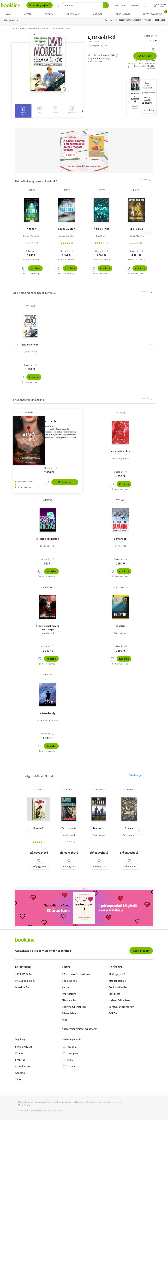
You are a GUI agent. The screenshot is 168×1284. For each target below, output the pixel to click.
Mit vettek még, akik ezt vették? (36, 182)
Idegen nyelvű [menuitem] (122, 14)
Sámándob (120, 539)
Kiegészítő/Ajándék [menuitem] (155, 13)
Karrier (66, 988)
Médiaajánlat (69, 1001)
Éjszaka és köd (30, 345)
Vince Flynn (42, 721)
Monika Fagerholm (120, 459)
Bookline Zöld (70, 981)
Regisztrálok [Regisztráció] (120, 5)
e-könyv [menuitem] (49, 14)
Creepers (129, 828)
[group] (23, 112)
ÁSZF (64, 1020)
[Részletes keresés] (58, 5)
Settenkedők (69, 828)
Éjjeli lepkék (136, 229)
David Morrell (30, 352)
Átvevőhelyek (22, 1067)
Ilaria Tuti (48, 427)
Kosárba (145, 57)
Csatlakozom (141, 951)
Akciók (148, 20)
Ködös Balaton (66, 229)
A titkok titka (101, 229)
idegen (99, 790)
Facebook (69, 1048)
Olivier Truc (120, 546)
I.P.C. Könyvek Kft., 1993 (97, 46)
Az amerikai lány (120, 452)
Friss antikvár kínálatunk (28, 400)
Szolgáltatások (23, 1047)
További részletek (95, 62)
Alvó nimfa (50, 421)
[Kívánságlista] (145, 5)
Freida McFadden (31, 236)
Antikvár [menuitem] (97, 14)
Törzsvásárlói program (130, 20)
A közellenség (47, 714)
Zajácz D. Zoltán (66, 236)
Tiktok (68, 1061)
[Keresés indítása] (106, 5)
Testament (99, 828)
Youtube (69, 1067)
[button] (82, 112)
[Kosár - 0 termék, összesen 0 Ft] (160, 5)
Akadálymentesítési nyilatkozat (79, 1029)
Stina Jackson (120, 634)
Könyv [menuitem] (8, 14)
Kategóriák (9, 20)
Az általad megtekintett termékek (35, 293)
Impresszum (69, 994)
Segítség (109, 20)
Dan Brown (101, 236)
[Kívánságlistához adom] (154, 50)
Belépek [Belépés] (134, 5)
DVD (39, 790)
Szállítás (20, 1060)
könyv (32, 191)
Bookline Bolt (23, 988)
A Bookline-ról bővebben (76, 975)
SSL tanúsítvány (24, 1106)
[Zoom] (64, 90)
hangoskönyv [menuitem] (73, 14)
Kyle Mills (53, 721)
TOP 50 (113, 1014)
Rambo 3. (38, 828)
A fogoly (31, 229)
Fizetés (19, 1054)
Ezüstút (120, 626)
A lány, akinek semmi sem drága (48, 628)
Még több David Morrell (39, 777)
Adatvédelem (69, 1014)
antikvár (30, 306)
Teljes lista (145, 181)
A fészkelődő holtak (47, 539)
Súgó (18, 1080)
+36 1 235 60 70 (23, 975)
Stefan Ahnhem (136, 236)
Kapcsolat (21, 1073)
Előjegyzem (39, 867)
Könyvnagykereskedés (74, 1007)
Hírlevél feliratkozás (120, 1001)
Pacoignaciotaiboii (48, 546)
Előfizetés (160, 20)
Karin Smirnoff (47, 634)
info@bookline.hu (25, 981)
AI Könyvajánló (39, 5)
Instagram (70, 1054)
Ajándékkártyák (117, 981)
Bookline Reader (118, 988)
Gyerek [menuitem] (28, 14)
